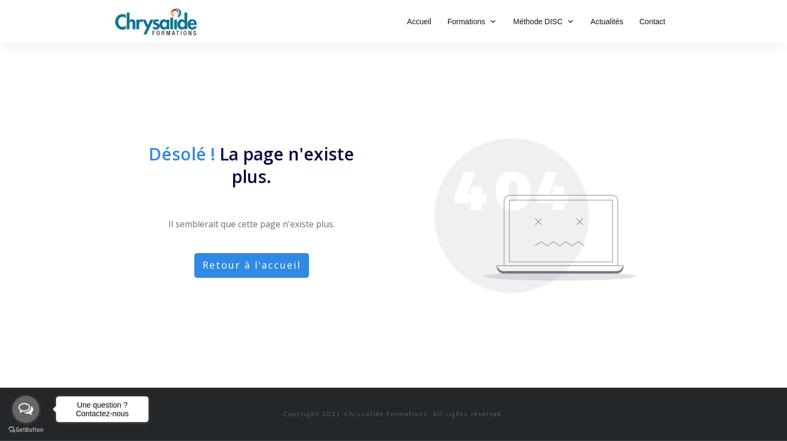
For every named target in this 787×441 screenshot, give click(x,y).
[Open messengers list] (25, 409)
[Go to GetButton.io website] (26, 429)
